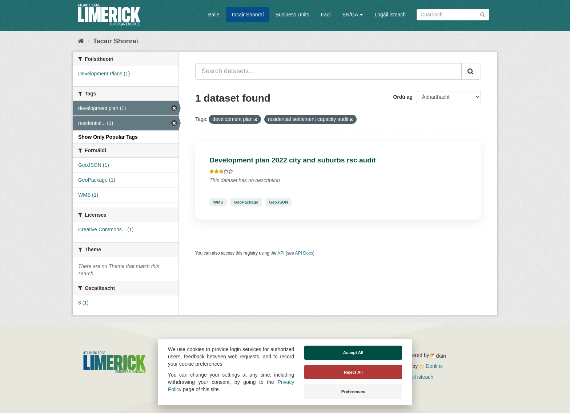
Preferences (353, 391)
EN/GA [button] (352, 14)
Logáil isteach (390, 14)
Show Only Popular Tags (108, 137)
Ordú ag (403, 97)
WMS (218, 202)
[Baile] (81, 41)
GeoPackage (246, 202)
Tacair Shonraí (247, 14)
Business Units (292, 14)
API (280, 253)
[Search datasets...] (328, 71)
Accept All (353, 352)
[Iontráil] (482, 14)
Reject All (353, 372)
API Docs (304, 253)
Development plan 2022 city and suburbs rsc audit (292, 160)
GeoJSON (278, 202)
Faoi (325, 14)
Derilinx (431, 366)
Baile (213, 14)
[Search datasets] (453, 14)
